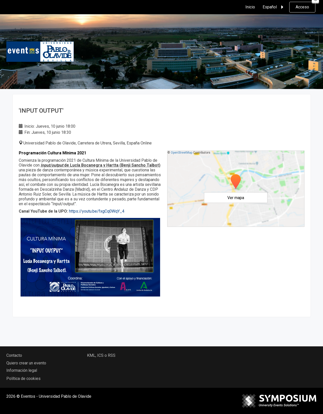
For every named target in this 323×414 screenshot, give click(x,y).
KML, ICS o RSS (101, 355)
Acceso (302, 7)
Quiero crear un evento (26, 363)
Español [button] (274, 7)
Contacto (14, 355)
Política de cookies (23, 378)
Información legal (21, 370)
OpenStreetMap (181, 152)
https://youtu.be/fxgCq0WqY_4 (96, 211)
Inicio (250, 7)
